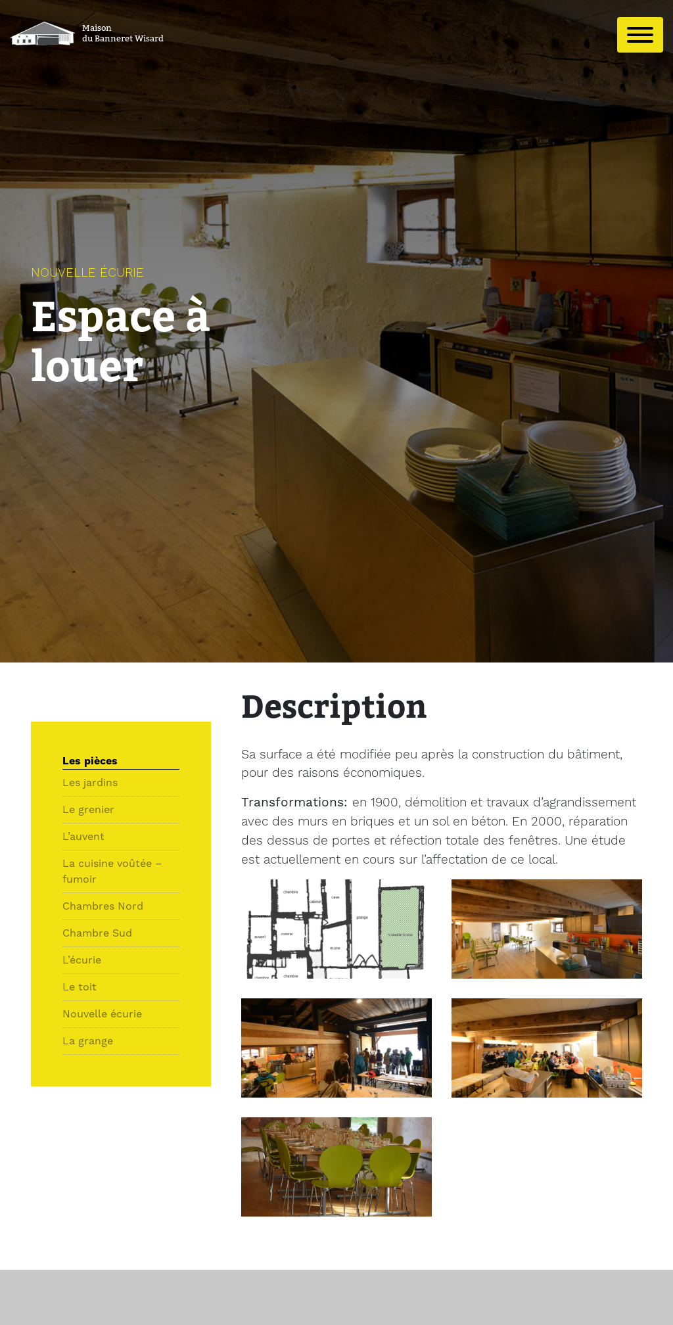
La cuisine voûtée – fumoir (112, 871)
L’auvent (83, 836)
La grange (87, 1040)
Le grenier (88, 809)
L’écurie (81, 960)
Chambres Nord (102, 906)
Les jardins (90, 782)
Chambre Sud (97, 933)
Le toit (79, 987)
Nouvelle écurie (102, 1014)
